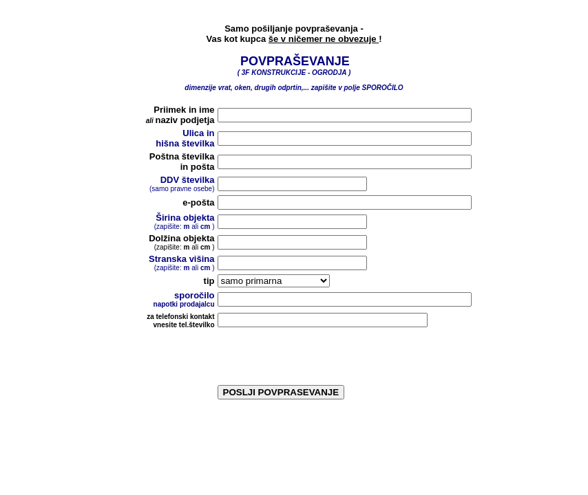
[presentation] (322, 358)
